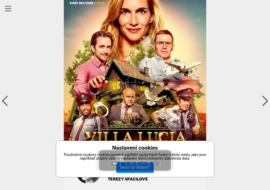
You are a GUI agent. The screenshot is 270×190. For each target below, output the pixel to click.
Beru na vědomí (135, 167)
